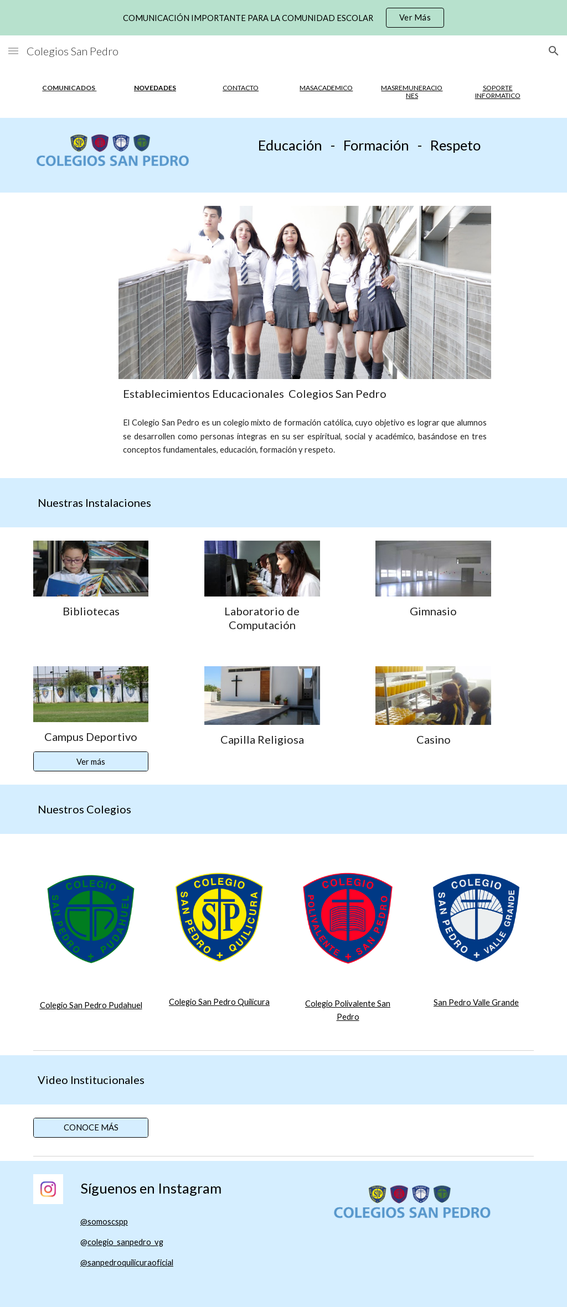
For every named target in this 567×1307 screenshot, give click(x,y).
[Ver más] (91, 761)
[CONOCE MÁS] (91, 1127)
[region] (283, 17)
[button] (13, 50)
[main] (69, 88)
